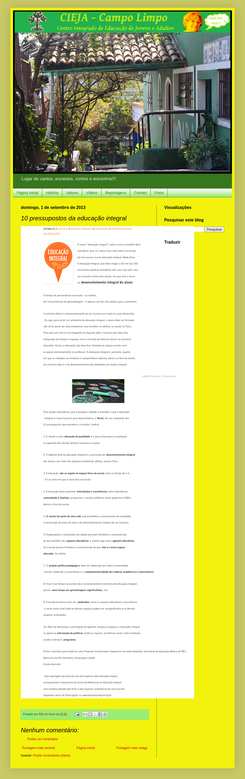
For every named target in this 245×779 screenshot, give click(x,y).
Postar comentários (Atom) (51, 755)
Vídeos (91, 193)
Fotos (159, 193)
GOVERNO (101, 228)
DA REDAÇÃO (51, 233)
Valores (72, 193)
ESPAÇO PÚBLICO (81, 228)
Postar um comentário (42, 739)
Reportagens (115, 193)
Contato (140, 193)
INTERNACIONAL (122, 228)
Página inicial (27, 193)
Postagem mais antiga (131, 748)
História (52, 193)
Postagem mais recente (38, 748)
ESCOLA (63, 228)
